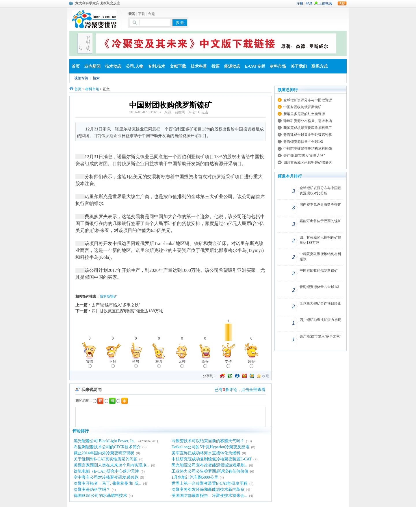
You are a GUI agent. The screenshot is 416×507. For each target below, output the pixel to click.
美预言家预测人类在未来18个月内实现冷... (112, 465)
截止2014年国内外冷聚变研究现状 (104, 453)
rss (342, 3)
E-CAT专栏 (255, 66)
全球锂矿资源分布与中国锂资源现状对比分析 (320, 190)
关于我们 (299, 66)
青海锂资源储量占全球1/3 (303, 142)
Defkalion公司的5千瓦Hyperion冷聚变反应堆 (211, 447)
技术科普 (199, 66)
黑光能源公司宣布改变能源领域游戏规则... (210, 465)
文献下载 (178, 66)
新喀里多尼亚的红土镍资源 (304, 114)
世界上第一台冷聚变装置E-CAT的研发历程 (210, 483)
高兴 (205, 363)
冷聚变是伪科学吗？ (92, 489)
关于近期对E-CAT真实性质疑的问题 (106, 459)
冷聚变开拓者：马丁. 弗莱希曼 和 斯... (108, 483)
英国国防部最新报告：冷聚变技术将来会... (210, 495)
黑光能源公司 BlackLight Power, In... (105, 441)
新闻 (131, 14)
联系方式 (319, 66)
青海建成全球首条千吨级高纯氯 (307, 135)
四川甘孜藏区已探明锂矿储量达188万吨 (127, 311)
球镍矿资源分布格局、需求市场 (307, 121)
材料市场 (278, 66)
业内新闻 (92, 66)
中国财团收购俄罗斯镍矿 (302, 107)
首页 (76, 66)
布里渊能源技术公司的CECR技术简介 (107, 447)
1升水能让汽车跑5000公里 (195, 477)
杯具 (158, 363)
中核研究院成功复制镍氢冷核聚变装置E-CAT (212, 459)
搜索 (96, 78)
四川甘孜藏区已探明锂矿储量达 (307, 163)
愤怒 (135, 363)
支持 (228, 363)
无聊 (182, 363)
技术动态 (113, 66)
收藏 (265, 376)
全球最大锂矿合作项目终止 (320, 303)
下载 (141, 14)
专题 (151, 14)
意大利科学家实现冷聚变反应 (97, 3)
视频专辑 (81, 78)
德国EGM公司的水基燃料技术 (100, 495)
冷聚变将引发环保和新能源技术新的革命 (208, 489)
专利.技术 (156, 66)
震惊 (89, 363)
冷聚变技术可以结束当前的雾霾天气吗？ (208, 441)
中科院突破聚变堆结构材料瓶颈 (307, 149)
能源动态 (232, 66)
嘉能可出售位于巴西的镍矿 (320, 221)
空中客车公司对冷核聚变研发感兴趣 (106, 477)
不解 (112, 363)
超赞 (251, 363)
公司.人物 (134, 66)
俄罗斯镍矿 (108, 296)
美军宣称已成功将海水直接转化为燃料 (206, 453)
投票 (215, 66)
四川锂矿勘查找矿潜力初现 (320, 320)
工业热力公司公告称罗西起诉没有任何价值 (210, 471)
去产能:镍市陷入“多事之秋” (116, 305)
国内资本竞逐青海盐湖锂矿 (320, 204)
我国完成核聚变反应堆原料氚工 (307, 128)
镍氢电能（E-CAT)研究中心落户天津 (106, 471)
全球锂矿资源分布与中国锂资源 (307, 100)
